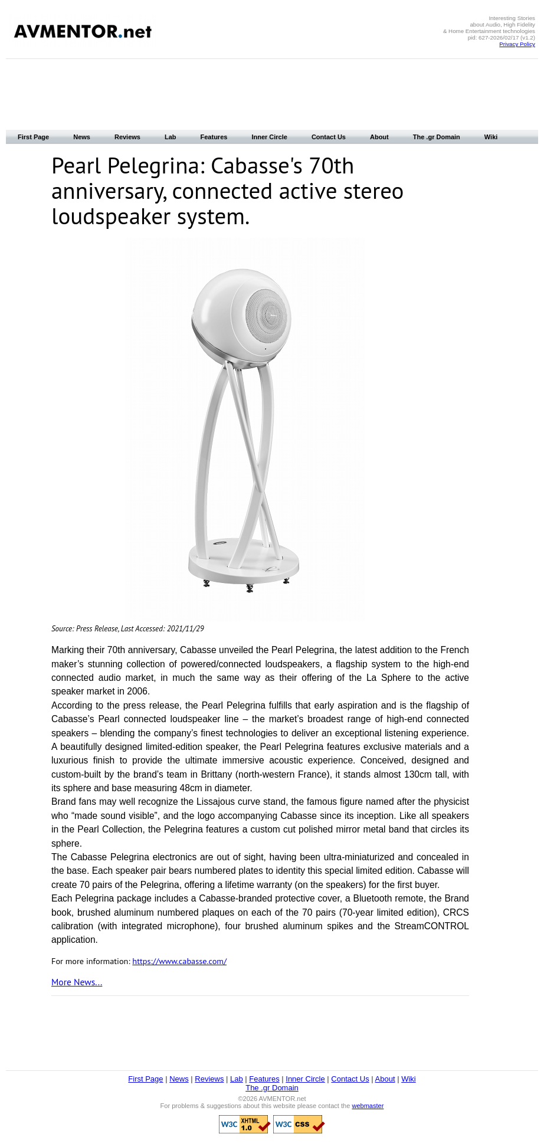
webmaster (368, 1105)
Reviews (127, 136)
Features (214, 136)
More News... (76, 982)
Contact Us (329, 136)
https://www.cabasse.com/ (179, 960)
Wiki (491, 136)
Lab (170, 136)
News (81, 136)
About (379, 136)
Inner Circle (269, 136)
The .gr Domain (436, 136)
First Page (33, 136)
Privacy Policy (517, 44)
